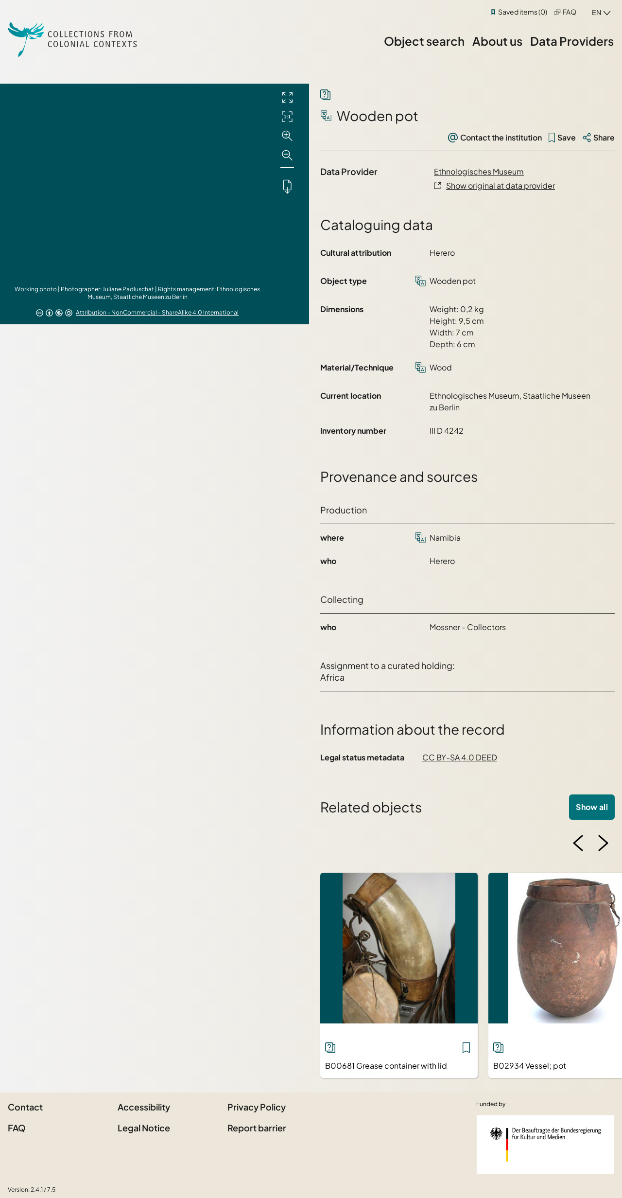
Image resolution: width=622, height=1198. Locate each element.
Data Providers (572, 41)
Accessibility (144, 1106)
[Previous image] (578, 843)
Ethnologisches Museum (479, 171)
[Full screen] (287, 97)
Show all (592, 807)
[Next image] (603, 843)
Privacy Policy (256, 1106)
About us (497, 41)
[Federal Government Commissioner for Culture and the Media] (545, 1144)
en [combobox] (596, 12)
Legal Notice (144, 1127)
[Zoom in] (287, 136)
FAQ (569, 11)
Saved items (522, 11)
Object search (424, 41)
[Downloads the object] (287, 186)
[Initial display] (287, 116)
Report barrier (256, 1127)
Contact (25, 1106)
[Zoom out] (287, 155)
